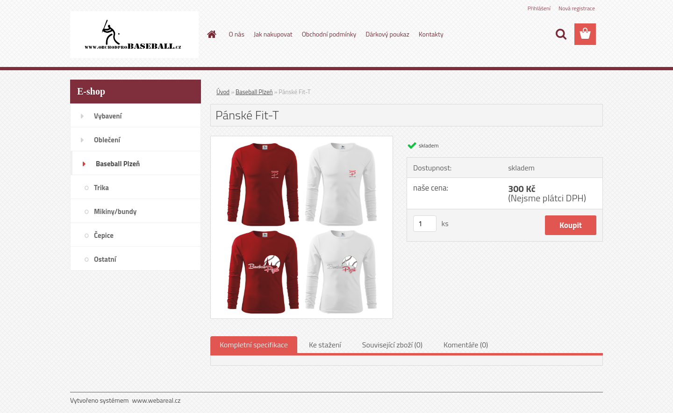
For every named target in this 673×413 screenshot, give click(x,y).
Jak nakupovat (273, 34)
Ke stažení (325, 344)
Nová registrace (576, 8)
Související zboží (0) (392, 344)
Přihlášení (539, 8)
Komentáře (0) (466, 344)
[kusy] (425, 223)
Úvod (222, 91)
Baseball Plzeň (254, 91)
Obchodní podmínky (329, 34)
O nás (236, 34)
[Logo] (134, 34)
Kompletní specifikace (254, 344)
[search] (561, 34)
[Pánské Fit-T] (302, 140)
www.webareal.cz (156, 400)
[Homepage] (211, 34)
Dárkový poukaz (387, 34)
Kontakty (431, 34)
